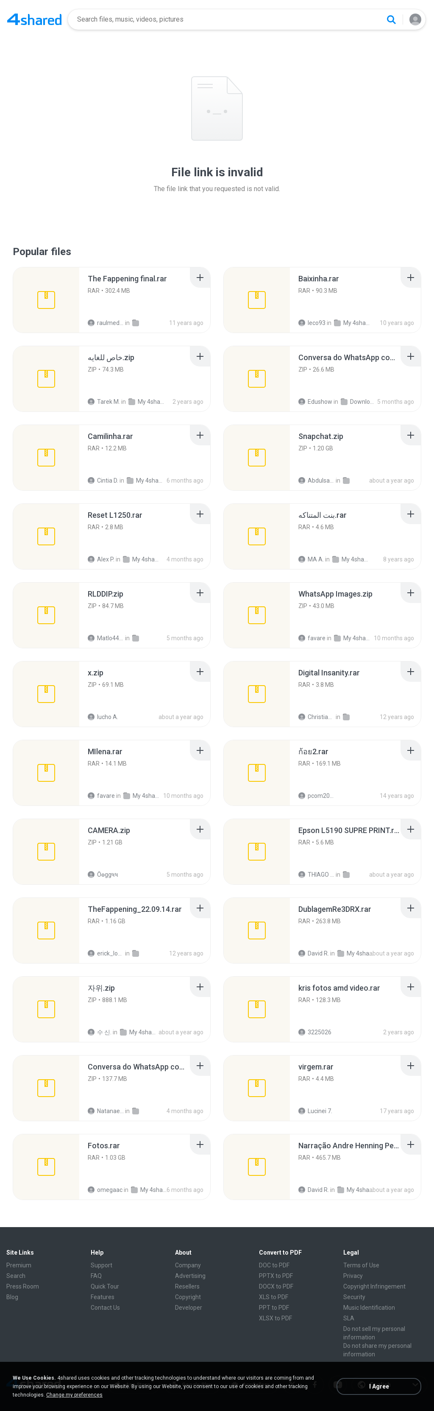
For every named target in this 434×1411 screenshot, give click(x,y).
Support (101, 1265)
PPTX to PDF (276, 1275)
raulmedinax (106, 322)
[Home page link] (34, 19)
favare (312, 638)
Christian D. (316, 717)
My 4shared (352, 322)
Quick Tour (105, 1286)
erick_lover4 (106, 953)
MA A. (311, 559)
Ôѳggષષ (103, 874)
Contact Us (105, 1307)
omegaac (105, 1189)
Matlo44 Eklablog (106, 638)
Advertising (190, 1275)
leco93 (312, 322)
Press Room (22, 1286)
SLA (348, 1318)
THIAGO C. (316, 874)
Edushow (315, 401)
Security (354, 1297)
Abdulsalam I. (316, 480)
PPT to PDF (274, 1307)
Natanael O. (106, 1111)
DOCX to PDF (276, 1286)
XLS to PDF (273, 1297)
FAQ (96, 1275)
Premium (18, 1265)
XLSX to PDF (275, 1318)
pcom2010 (316, 795)
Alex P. (101, 559)
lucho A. (103, 717)
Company (188, 1265)
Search (15, 1275)
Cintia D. (103, 480)
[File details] (46, 300)
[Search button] (391, 19)
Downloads (359, 401)
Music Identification (369, 1307)
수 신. (99, 1032)
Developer (188, 1307)
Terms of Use (361, 1265)
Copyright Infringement (374, 1286)
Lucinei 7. (315, 1111)
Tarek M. (104, 401)
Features (102, 1297)
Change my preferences (74, 1395)
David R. (313, 953)
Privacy (353, 1275)
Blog (12, 1297)
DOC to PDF (274, 1265)
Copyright (188, 1297)
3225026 (314, 1032)
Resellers (187, 1286)
